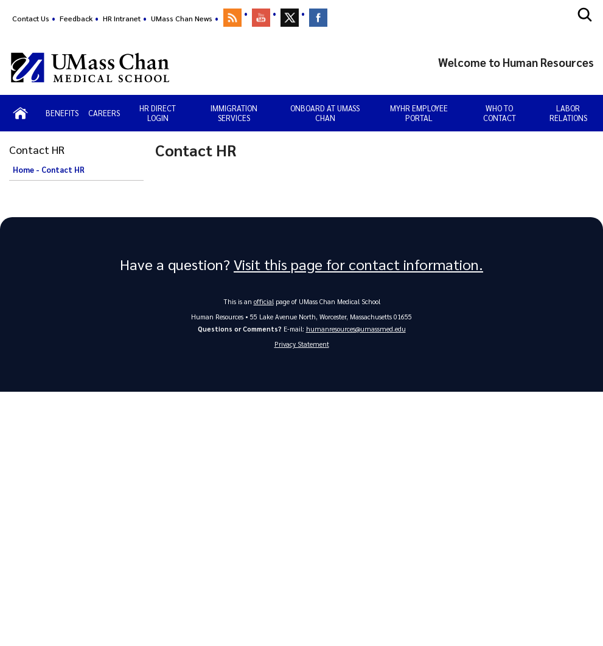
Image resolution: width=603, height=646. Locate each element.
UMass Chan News (181, 18)
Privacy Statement (302, 344)
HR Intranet (122, 18)
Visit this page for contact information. (358, 265)
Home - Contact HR (49, 170)
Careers (104, 113)
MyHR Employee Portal (419, 113)
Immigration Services (234, 113)
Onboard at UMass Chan (325, 113)
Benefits (62, 113)
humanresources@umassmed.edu (356, 328)
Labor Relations (568, 113)
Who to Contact (499, 113)
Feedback (76, 18)
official (263, 301)
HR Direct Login (157, 113)
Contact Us (30, 18)
